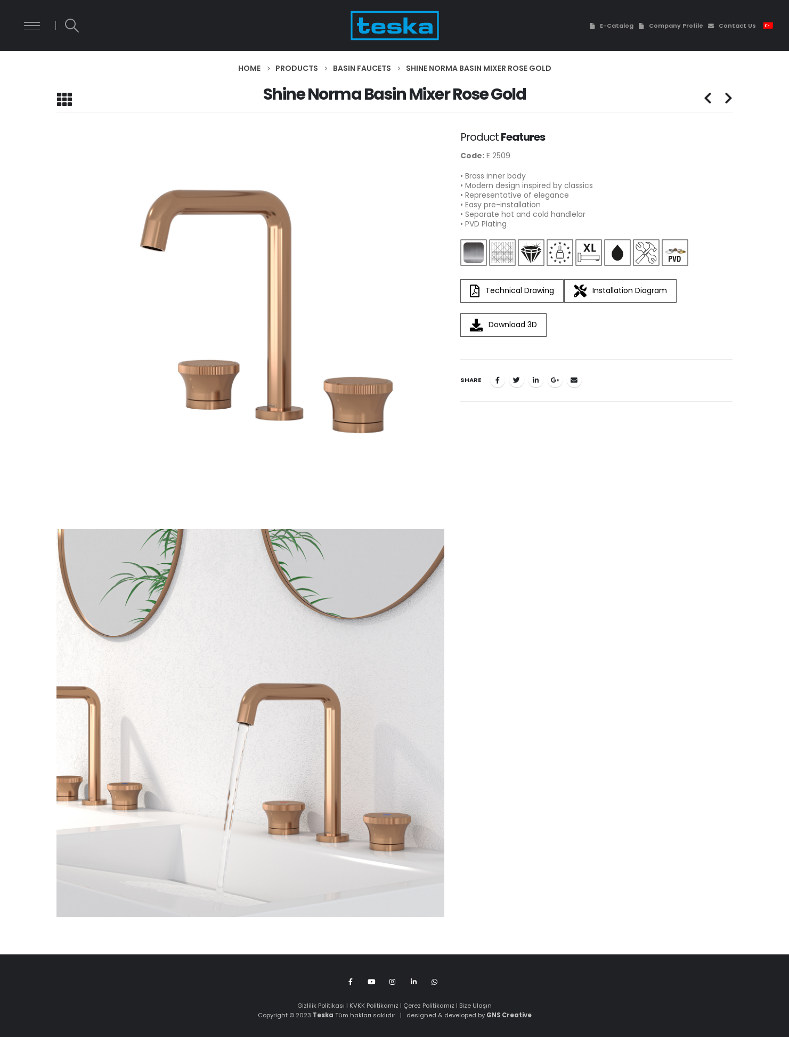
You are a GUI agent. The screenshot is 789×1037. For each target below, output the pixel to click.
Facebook (497, 379)
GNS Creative (509, 1015)
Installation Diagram (620, 291)
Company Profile (670, 25)
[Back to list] (64, 99)
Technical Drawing (512, 291)
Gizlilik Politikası (321, 1005)
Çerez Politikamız (428, 1005)
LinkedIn (535, 379)
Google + (555, 379)
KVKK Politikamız (373, 1005)
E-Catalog (610, 25)
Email (574, 379)
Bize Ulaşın (475, 1005)
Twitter (516, 379)
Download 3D (503, 325)
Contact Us (731, 25)
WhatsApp (434, 981)
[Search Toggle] (71, 26)
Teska (323, 1015)
